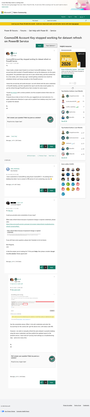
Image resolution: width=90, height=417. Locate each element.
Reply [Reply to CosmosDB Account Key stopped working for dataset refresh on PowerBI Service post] (51, 146)
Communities (53, 12)
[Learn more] (67, 76)
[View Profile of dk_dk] (15, 53)
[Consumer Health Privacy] (23, 411)
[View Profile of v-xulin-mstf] (19, 202)
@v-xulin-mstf (16, 290)
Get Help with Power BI (38, 30)
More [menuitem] (67, 12)
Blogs (61, 12)
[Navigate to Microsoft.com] (6, 12)
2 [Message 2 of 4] (11, 261)
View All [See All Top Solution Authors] (64, 121)
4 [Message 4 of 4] (11, 184)
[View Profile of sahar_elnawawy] (15, 168)
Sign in (70, 16)
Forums (30, 12)
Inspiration (38, 12)
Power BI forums (11, 30)
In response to (16, 283)
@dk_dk (10, 210)
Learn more (5, 7)
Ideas (45, 12)
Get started (75, 24)
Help (75, 16)
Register (63, 16)
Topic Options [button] (50, 45)
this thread (14, 92)
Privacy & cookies (67, 405)
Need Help (14, 136)
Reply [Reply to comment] (51, 190)
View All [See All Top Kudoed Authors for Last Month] (64, 158)
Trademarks (86, 405)
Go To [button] (81, 17)
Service (53, 30)
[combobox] (67, 20)
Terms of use (77, 405)
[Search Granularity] (38, 20)
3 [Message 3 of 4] (15, 376)
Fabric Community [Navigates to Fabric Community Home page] (19, 12)
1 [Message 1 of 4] (11, 140)
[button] (40, 45)
